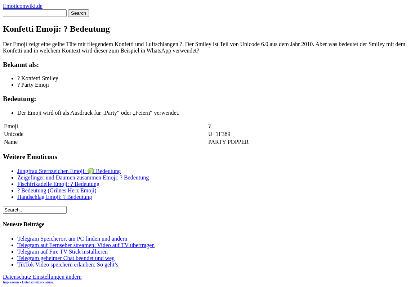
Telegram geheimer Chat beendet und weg (66, 258)
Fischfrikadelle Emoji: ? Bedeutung (58, 184)
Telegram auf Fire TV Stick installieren (62, 252)
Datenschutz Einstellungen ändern (42, 277)
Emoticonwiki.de (23, 6)
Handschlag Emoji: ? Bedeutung (54, 197)
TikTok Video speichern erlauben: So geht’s (67, 264)
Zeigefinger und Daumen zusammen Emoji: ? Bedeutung (83, 177)
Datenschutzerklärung (38, 282)
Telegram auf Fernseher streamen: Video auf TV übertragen (86, 245)
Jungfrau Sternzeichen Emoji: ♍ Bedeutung (69, 171)
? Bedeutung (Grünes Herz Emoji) (56, 190)
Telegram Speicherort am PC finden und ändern (72, 239)
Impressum (11, 282)
